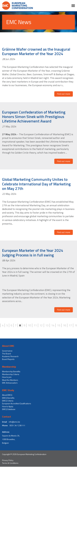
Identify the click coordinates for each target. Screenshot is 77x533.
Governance (7, 350)
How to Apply (7, 406)
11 (35, 325)
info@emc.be (14, 421)
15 (58, 325)
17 (70, 325)
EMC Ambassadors (10, 382)
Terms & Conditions (10, 463)
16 (64, 325)
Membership (9, 367)
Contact (6, 416)
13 (46, 325)
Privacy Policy (7, 460)
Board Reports (8, 359)
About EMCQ (7, 395)
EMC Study (8, 390)
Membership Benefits (11, 371)
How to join (7, 377)
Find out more (63, 93)
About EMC (8, 346)
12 (41, 325)
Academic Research (10, 356)
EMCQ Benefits (8, 398)
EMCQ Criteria (7, 400)
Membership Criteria (10, 374)
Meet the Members (10, 380)
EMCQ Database (8, 409)
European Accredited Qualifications (16, 403)
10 (29, 325)
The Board (6, 353)
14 (52, 325)
